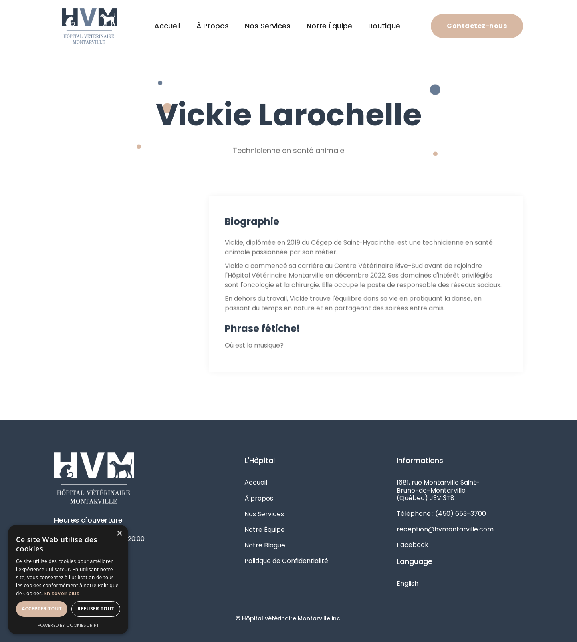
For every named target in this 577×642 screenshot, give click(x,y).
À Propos (212, 26)
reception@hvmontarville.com (445, 529)
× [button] (119, 534)
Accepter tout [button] (42, 608)
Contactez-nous (477, 25)
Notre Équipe (329, 26)
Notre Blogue (264, 545)
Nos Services (268, 26)
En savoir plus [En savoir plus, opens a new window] (61, 593)
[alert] (68, 579)
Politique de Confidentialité (286, 561)
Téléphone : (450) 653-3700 (441, 513)
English (407, 583)
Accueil (167, 26)
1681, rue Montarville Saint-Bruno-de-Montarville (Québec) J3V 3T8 (438, 490)
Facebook (412, 544)
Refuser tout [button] (95, 608)
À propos (258, 498)
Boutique (384, 26)
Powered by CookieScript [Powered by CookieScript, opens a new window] (68, 625)
